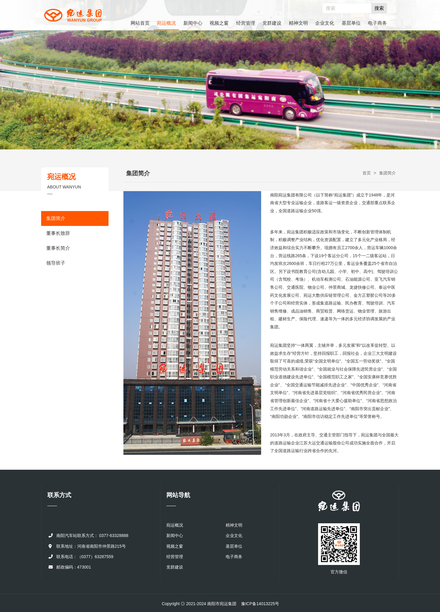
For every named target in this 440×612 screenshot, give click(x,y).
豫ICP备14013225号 (260, 603)
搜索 (379, 8)
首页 (366, 173)
